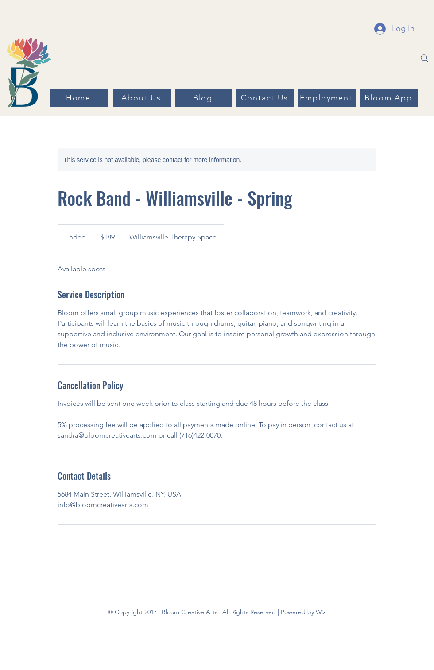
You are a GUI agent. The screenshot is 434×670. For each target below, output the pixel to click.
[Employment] (327, 98)
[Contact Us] (265, 98)
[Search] (424, 58)
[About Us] (142, 98)
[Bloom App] (389, 98)
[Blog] (203, 98)
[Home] (79, 98)
